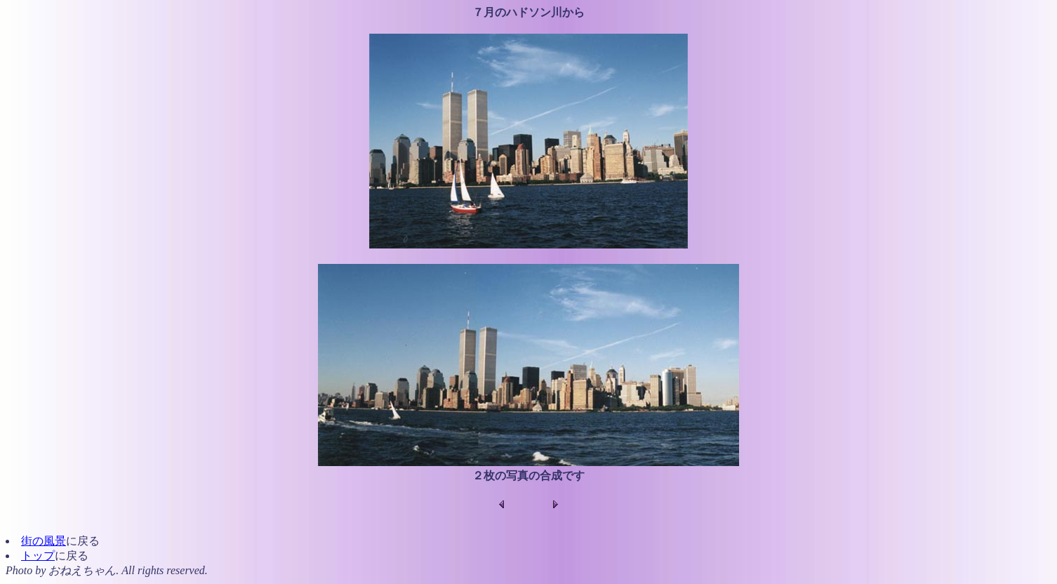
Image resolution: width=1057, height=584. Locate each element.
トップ (38, 556)
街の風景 (43, 541)
